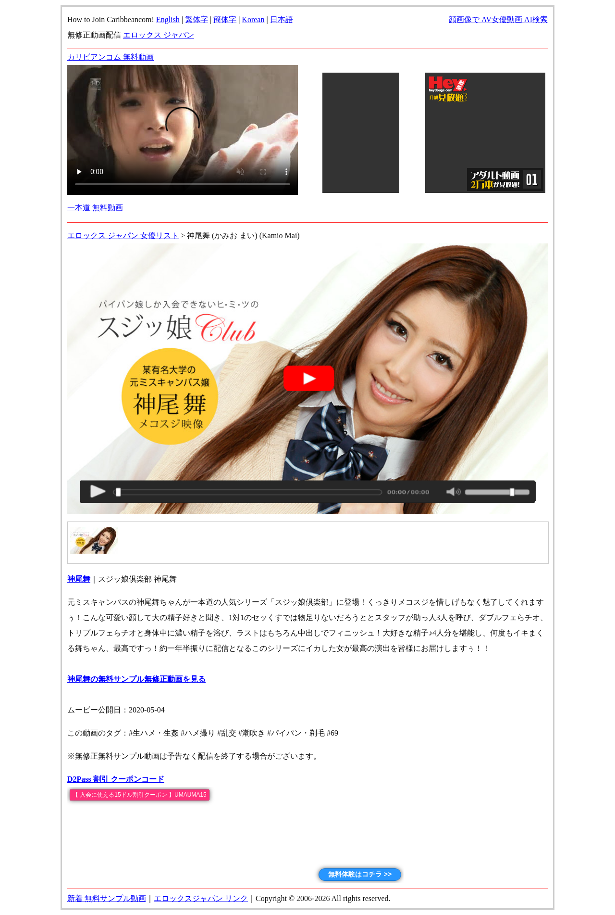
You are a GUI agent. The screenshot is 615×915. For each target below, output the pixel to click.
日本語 (281, 19)
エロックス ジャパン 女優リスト (123, 235)
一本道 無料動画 (95, 207)
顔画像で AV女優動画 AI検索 (498, 19)
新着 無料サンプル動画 (106, 898)
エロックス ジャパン (158, 35)
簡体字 (224, 19)
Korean (253, 19)
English (168, 19)
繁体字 (196, 19)
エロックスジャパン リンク (201, 898)
